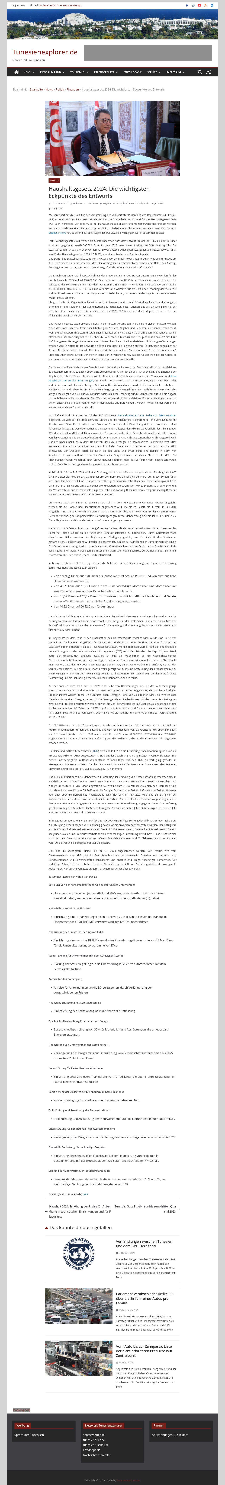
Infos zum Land (50, 72)
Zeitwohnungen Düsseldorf (170, 1435)
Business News (57, 232)
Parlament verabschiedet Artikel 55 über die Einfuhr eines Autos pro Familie (144, 1298)
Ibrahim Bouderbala (133, 203)
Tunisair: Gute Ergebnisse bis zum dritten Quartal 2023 (147, 1208)
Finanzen (73, 89)
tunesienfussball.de (96, 1445)
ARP (104, 203)
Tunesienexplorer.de (45, 51)
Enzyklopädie (133, 72)
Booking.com (21, 1410)
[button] (32, 72)
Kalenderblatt (104, 72)
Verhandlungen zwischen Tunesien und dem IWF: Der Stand (144, 1243)
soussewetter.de (94, 1435)
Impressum (173, 72)
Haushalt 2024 (114, 203)
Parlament (149, 203)
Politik (60, 89)
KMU (95, 751)
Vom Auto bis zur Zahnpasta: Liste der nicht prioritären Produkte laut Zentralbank (144, 1351)
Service (152, 72)
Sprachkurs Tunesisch (29, 1435)
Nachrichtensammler (97, 1455)
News (27, 72)
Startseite (36, 89)
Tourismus (77, 72)
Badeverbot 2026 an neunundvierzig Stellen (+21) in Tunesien (59, 7)
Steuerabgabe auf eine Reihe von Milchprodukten (146, 415)
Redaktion (78, 203)
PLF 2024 (159, 203)
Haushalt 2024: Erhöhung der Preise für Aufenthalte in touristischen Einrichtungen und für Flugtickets (78, 1211)
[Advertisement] (148, 53)
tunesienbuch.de (94, 1440)
